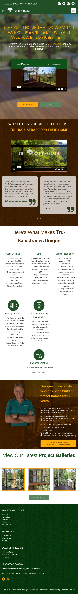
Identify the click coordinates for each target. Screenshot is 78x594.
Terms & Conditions (10, 554)
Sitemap (6, 557)
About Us (6, 517)
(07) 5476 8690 (30, 4)
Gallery (6, 519)
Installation (7, 536)
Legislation (7, 538)
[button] (73, 10)
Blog (5, 541)
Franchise (7, 522)
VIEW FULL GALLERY (39, 498)
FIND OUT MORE (28, 104)
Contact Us (7, 524)
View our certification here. (39, 372)
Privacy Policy (8, 552)
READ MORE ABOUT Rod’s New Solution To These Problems (58, 443)
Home (5, 514)
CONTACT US (50, 104)
